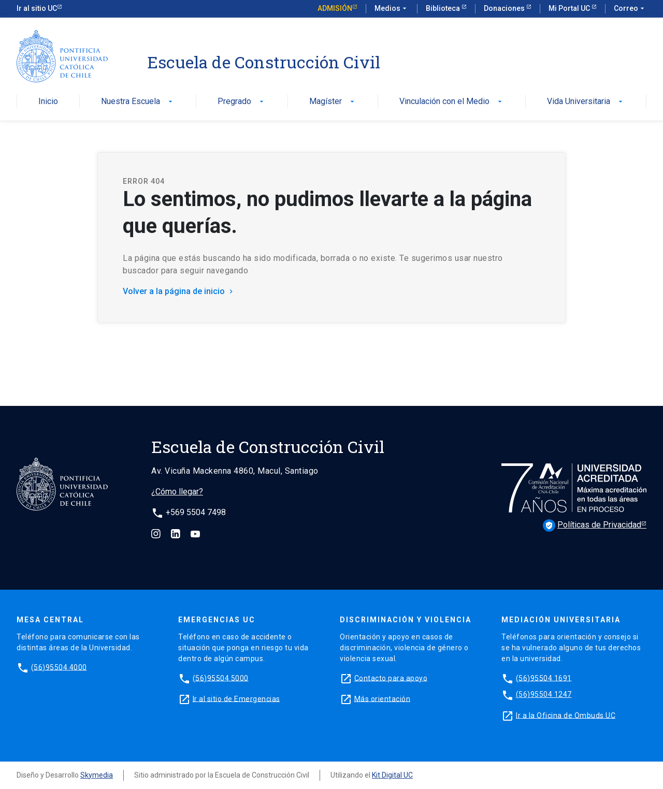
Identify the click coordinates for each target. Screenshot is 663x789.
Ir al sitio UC (37, 8)
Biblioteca (444, 8)
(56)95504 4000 (59, 667)
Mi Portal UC (570, 8)
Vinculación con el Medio (451, 101)
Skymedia (96, 775)
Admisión (335, 8)
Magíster (332, 101)
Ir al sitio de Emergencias (236, 698)
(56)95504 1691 (544, 678)
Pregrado (242, 101)
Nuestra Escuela (138, 101)
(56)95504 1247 (544, 694)
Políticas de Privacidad (592, 525)
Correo (630, 8)
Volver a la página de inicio (179, 291)
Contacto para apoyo (391, 678)
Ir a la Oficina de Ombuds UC (565, 715)
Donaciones (505, 8)
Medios (391, 8)
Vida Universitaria (586, 101)
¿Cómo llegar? (177, 491)
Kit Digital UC (392, 775)
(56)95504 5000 (221, 678)
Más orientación (382, 698)
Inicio (48, 101)
